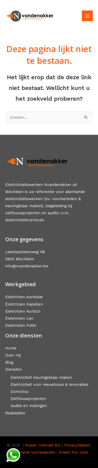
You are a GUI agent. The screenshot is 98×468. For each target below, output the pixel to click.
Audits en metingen (28, 405)
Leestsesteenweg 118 (25, 252)
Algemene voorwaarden (33, 452)
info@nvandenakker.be (26, 266)
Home (10, 348)
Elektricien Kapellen (24, 304)
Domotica (19, 391)
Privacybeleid (76, 445)
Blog (9, 362)
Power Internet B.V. (43, 445)
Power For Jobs (73, 452)
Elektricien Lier (19, 318)
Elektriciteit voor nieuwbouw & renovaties (49, 384)
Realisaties (15, 413)
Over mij (13, 355)
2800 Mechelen (19, 259)
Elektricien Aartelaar (24, 297)
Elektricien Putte (20, 325)
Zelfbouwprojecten (28, 398)
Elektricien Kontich (22, 311)
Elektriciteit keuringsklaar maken (41, 377)
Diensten (13, 369)
